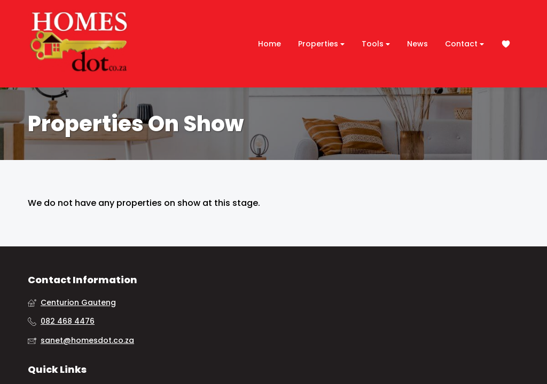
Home (269, 43)
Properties (321, 44)
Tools (376, 44)
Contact (464, 44)
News (417, 43)
